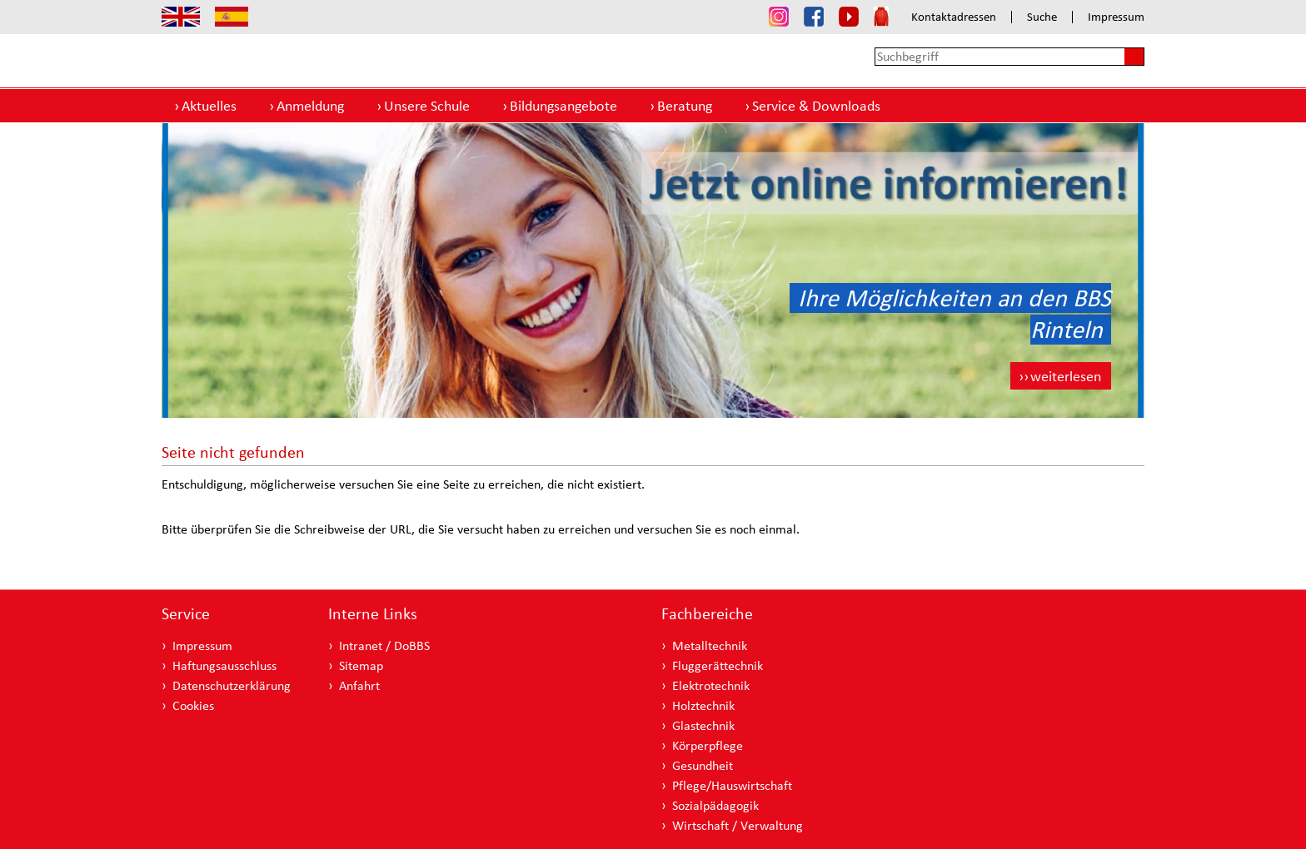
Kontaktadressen (953, 17)
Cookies (193, 705)
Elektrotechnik (711, 685)
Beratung (684, 105)
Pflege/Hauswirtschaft (732, 785)
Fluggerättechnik (717, 665)
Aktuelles (209, 105)
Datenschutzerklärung (231, 685)
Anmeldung (310, 105)
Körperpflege (707, 745)
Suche (1042, 17)
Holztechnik (703, 705)
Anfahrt (359, 685)
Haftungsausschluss (224, 665)
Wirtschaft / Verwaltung (737, 825)
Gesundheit (702, 765)
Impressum (1116, 17)
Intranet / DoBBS (384, 645)
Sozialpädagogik (715, 805)
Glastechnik (703, 725)
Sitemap (361, 665)
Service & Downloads (816, 105)
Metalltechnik (709, 645)
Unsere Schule (427, 105)
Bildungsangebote (563, 105)
